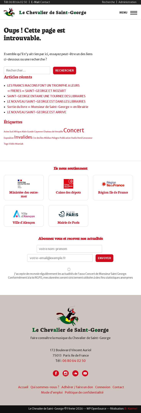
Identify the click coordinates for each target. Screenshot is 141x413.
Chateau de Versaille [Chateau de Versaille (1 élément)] (53, 131)
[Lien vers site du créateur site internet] (130, 408)
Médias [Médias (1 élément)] (47, 138)
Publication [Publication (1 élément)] (65, 138)
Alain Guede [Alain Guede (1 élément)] (28, 131)
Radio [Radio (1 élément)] (74, 138)
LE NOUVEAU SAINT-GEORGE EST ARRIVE (36, 112)
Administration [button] (127, 2)
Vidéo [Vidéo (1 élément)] (12, 144)
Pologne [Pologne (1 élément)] (55, 138)
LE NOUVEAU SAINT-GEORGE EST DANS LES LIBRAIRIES (46, 101)
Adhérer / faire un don (77, 387)
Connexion (102, 387)
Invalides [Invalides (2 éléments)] (23, 137)
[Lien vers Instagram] (66, 373)
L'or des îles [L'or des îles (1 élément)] (38, 138)
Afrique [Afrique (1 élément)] (17, 131)
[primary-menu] (128, 13)
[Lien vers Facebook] (56, 373)
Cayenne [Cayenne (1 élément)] (38, 131)
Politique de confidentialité (84, 392)
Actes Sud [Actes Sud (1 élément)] (8, 131)
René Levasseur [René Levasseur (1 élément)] (84, 138)
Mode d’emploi (52, 392)
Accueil (23, 387)
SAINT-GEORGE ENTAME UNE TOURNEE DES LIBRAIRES (46, 96)
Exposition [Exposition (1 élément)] (9, 138)
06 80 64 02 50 (74, 361)
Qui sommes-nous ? (45, 387)
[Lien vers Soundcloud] (75, 373)
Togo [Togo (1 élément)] (6, 144)
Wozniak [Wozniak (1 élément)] (19, 144)
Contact (118, 387)
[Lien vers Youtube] (85, 373)
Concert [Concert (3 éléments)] (74, 130)
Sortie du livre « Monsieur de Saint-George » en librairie (47, 107)
